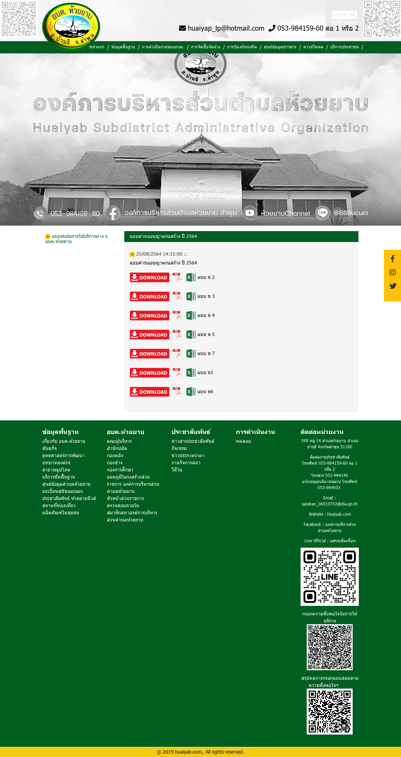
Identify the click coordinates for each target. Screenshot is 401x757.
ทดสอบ (243, 441)
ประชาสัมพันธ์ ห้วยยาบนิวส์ (69, 498)
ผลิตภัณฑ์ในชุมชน (60, 512)
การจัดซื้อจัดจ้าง (205, 46)
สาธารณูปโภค (56, 469)
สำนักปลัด (117, 448)
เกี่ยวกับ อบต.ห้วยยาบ (63, 441)
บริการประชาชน (344, 46)
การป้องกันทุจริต (242, 46)
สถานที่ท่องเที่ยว (59, 505)
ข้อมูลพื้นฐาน (123, 46)
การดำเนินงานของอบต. (163, 46)
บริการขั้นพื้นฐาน (58, 477)
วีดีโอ (177, 469)
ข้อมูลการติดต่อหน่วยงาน (336, 56)
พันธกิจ (49, 448)
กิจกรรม (179, 448)
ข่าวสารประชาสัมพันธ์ (193, 441)
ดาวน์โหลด (313, 46)
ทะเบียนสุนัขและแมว (62, 491)
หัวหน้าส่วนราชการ (125, 498)
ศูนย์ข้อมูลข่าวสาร (280, 46)
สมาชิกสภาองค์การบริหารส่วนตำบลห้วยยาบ (132, 516)
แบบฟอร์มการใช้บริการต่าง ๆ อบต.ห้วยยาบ (76, 239)
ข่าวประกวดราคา (188, 455)
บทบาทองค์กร (56, 462)
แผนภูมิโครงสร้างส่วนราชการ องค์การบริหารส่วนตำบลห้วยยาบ (133, 484)
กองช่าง (115, 462)
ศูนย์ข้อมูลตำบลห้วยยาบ (66, 484)
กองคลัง (115, 455)
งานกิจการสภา (186, 462)
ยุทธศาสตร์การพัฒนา (63, 455)
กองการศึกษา (120, 469)
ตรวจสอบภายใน (123, 505)
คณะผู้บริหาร (119, 441)
